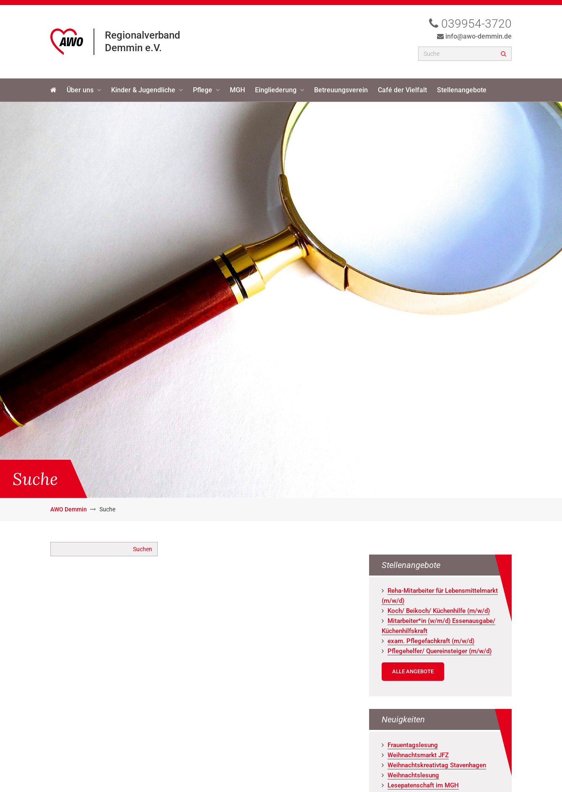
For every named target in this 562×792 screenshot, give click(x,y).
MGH (237, 90)
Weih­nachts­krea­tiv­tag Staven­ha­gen (437, 765)
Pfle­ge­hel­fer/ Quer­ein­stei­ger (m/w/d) (440, 651)
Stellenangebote (462, 90)
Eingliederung (276, 90)
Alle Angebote (413, 671)
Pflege (202, 90)
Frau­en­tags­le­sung (413, 745)
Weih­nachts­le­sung (413, 775)
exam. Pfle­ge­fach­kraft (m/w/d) (431, 641)
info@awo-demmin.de (478, 36)
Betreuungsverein (341, 90)
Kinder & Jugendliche (143, 90)
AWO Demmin (68, 509)
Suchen (142, 549)
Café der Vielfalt (402, 90)
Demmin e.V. (133, 48)
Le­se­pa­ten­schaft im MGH (423, 785)
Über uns (80, 90)
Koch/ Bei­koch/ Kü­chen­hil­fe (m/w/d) (439, 611)
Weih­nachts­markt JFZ (418, 755)
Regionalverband (142, 35)
